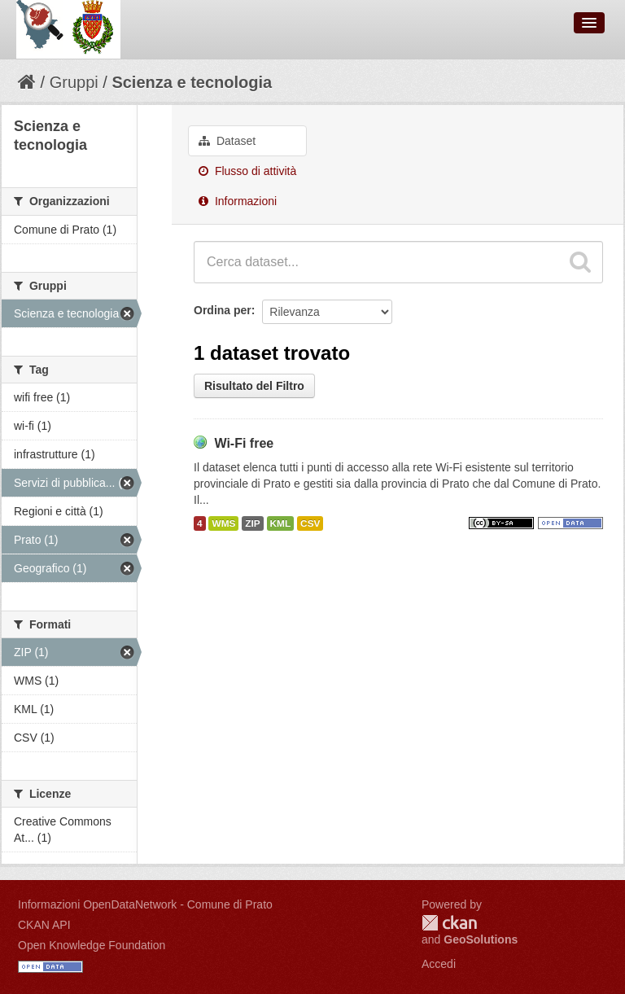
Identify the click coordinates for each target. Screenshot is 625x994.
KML (280, 523)
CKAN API (44, 924)
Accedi (439, 963)
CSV (310, 523)
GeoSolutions (481, 939)
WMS (223, 523)
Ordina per (222, 310)
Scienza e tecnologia (191, 82)
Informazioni (238, 201)
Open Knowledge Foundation (91, 945)
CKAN (449, 922)
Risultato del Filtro (254, 385)
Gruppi (74, 82)
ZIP (252, 523)
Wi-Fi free (243, 443)
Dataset (227, 140)
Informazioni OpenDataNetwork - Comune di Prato (145, 904)
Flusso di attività (247, 170)
